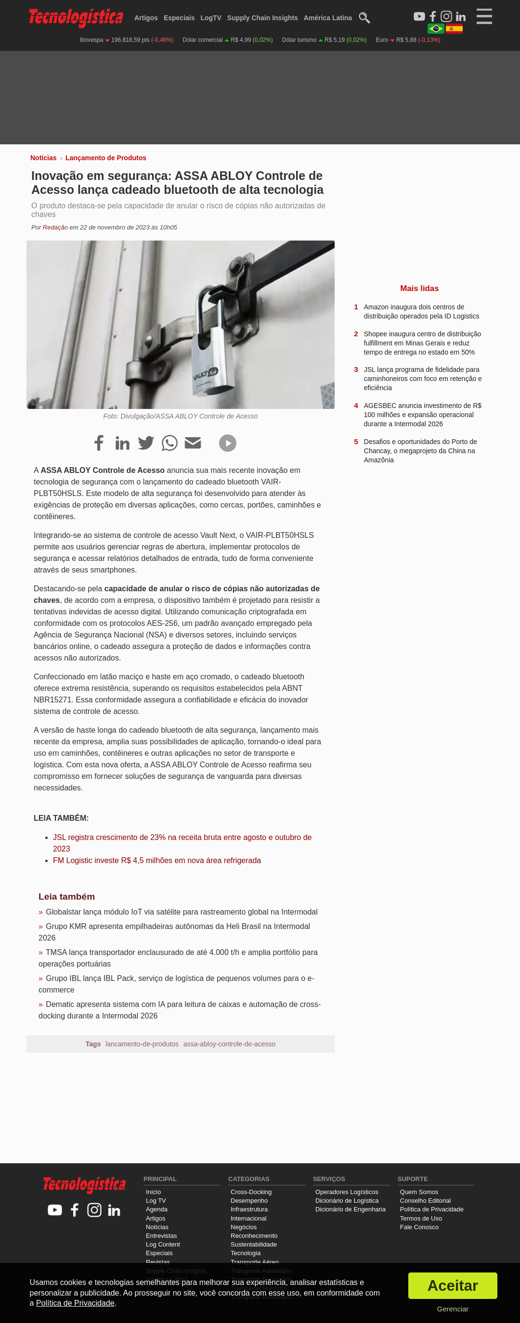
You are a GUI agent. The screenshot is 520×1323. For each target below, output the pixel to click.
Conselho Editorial (425, 1200)
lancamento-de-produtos (142, 1044)
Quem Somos (419, 1192)
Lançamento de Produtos (105, 158)
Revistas (158, 1262)
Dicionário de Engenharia (350, 1209)
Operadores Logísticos (346, 1192)
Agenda (157, 1209)
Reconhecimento (254, 1235)
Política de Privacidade (432, 1209)
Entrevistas (161, 1235)
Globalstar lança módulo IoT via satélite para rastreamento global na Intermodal (181, 912)
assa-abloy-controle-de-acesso (229, 1044)
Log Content (163, 1244)
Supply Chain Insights (262, 18)
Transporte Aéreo (255, 1262)
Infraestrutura (249, 1209)
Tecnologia (245, 1253)
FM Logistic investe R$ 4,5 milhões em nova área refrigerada (157, 860)
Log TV (156, 1200)
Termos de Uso (421, 1218)
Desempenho (249, 1200)
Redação (55, 227)
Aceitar (453, 1285)
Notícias (43, 158)
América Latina (328, 18)
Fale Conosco (419, 1227)
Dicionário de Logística (347, 1200)
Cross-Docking (251, 1192)
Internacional (248, 1218)
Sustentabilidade (254, 1244)
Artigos (146, 18)
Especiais (179, 18)
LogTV (210, 18)
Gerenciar (452, 1309)
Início (153, 1192)
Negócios (244, 1227)
